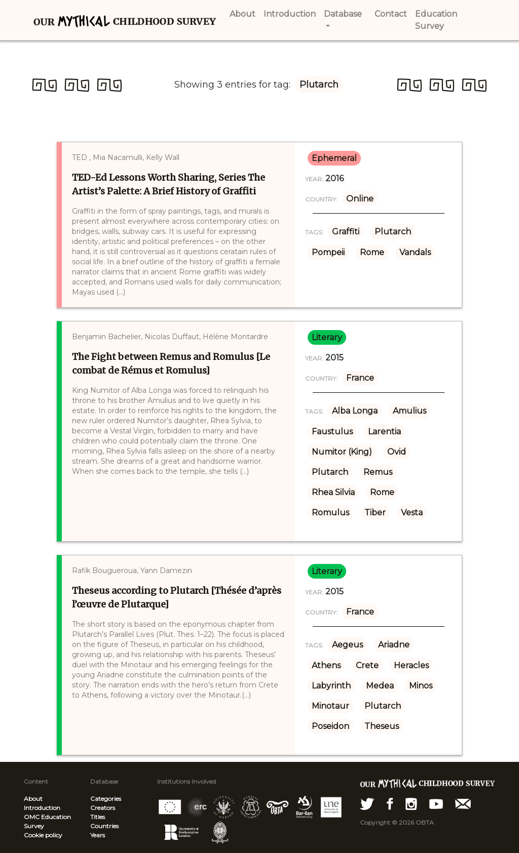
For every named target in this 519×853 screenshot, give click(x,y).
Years (97, 835)
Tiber (375, 512)
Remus (377, 472)
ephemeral (334, 158)
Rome (372, 252)
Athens (326, 665)
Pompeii (328, 252)
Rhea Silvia (333, 492)
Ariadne (394, 644)
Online (360, 199)
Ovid (396, 452)
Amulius (409, 411)
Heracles (411, 665)
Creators (102, 807)
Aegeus (347, 644)
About (33, 798)
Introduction (42, 807)
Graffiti (345, 231)
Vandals (415, 252)
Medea (380, 685)
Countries (104, 826)
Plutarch (393, 231)
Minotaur (330, 706)
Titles (97, 817)
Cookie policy (43, 835)
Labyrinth (331, 685)
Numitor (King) (342, 452)
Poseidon (330, 726)
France (360, 378)
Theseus (381, 726)
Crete (367, 665)
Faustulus (332, 431)
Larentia (384, 431)
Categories (105, 798)
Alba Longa (355, 411)
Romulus (330, 512)
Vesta (412, 512)
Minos (420, 685)
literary (327, 337)
